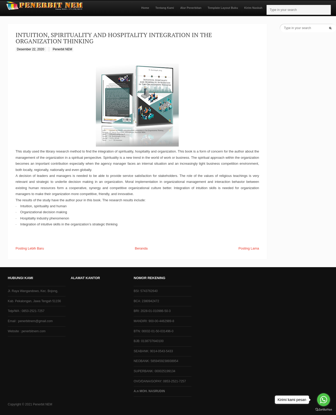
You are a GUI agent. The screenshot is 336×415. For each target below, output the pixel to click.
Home (145, 7)
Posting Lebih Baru (30, 248)
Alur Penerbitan (191, 7)
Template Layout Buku (223, 7)
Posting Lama (249, 248)
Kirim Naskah (253, 7)
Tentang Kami (164, 7)
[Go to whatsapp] (323, 399)
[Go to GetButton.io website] (323, 409)
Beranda (141, 248)
